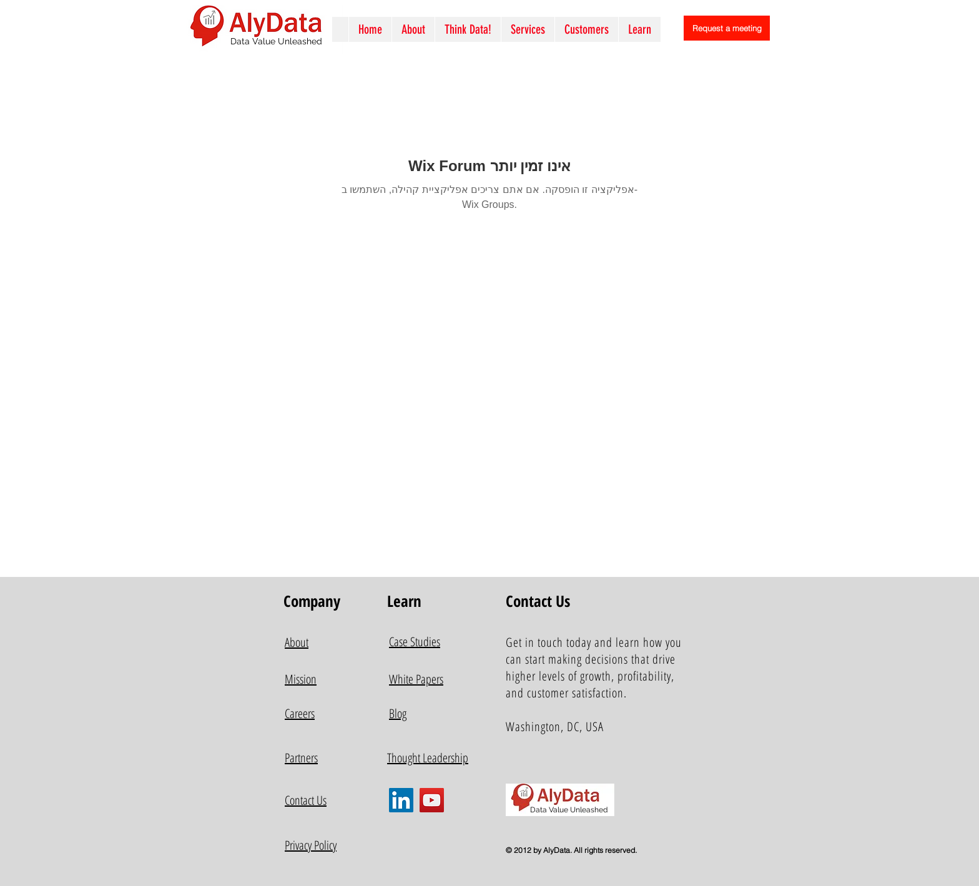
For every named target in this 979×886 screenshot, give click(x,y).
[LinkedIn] (401, 800)
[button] (527, 29)
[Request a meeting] (727, 28)
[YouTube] (432, 800)
